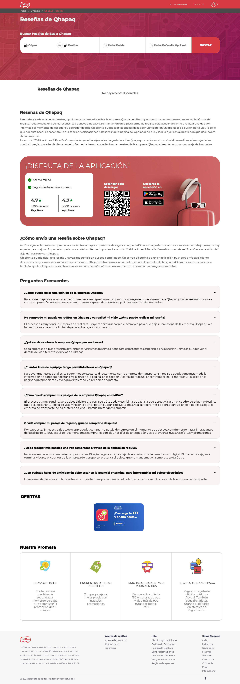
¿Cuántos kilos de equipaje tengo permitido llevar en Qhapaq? (68, 367)
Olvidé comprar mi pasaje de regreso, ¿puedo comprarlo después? (70, 423)
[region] (120, 517)
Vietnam (207, 656)
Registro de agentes (163, 663)
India (205, 640)
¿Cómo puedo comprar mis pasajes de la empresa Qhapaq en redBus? (73, 395)
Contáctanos (112, 644)
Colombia (207, 663)
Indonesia (207, 644)
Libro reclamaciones (163, 652)
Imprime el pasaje (178, 4)
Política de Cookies (162, 648)
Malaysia (207, 652)
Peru (205, 667)
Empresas (110, 648)
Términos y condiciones (164, 640)
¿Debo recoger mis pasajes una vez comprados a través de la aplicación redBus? (80, 448)
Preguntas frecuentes (163, 659)
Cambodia (208, 659)
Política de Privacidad (163, 644)
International (209, 671)
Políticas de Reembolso (164, 656)
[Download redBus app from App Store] (153, 204)
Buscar (206, 45)
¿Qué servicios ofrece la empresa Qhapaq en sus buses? (63, 342)
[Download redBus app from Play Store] (153, 196)
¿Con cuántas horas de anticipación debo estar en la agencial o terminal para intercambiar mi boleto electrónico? (103, 472)
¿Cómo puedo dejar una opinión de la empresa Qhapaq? (63, 292)
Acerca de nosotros (115, 640)
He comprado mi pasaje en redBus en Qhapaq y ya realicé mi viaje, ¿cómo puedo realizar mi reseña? (94, 317)
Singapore (208, 648)
